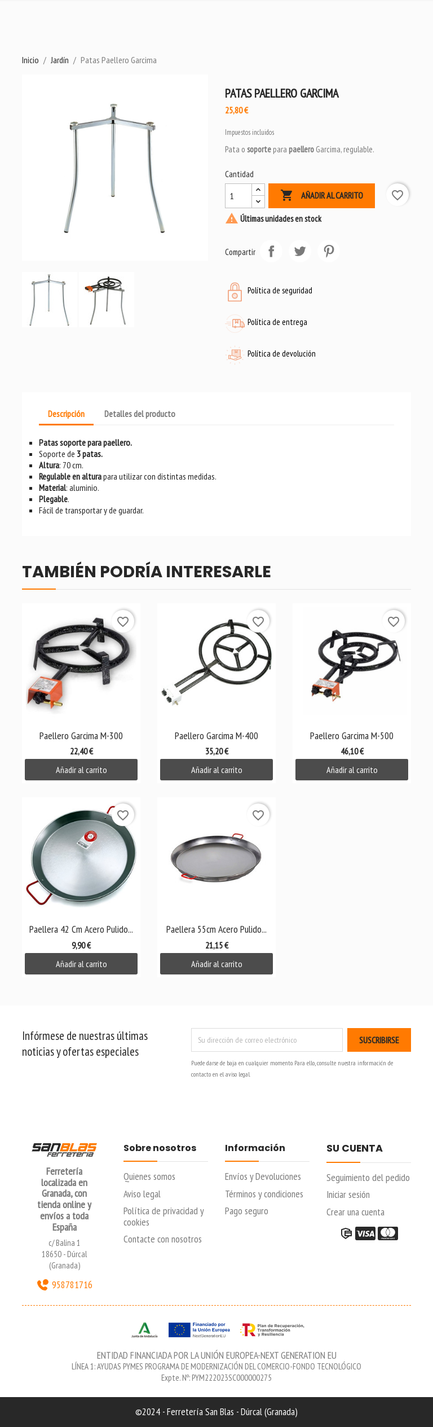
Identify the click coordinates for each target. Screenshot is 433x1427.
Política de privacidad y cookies (163, 1216)
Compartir (271, 251)
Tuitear (300, 251)
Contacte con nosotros (162, 1238)
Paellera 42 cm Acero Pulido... (81, 929)
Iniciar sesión (348, 1194)
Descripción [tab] (66, 413)
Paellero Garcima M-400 (216, 735)
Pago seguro (246, 1210)
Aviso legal (142, 1193)
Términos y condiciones (264, 1193)
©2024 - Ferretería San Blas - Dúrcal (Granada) (216, 1411)
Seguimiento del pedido (368, 1177)
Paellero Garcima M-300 (81, 735)
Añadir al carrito (321, 195)
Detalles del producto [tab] (139, 413)
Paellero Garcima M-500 (352, 735)
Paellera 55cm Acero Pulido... (216, 929)
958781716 (64, 1285)
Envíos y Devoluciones (263, 1176)
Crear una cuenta (355, 1211)
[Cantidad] (238, 195)
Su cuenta (354, 1149)
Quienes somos (149, 1176)
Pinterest (328, 251)
